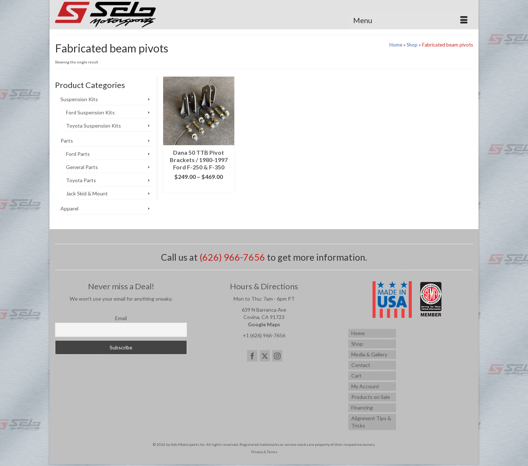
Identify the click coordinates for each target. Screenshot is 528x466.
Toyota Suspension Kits (93, 125)
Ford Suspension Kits (90, 112)
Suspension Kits (79, 99)
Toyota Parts (81, 180)
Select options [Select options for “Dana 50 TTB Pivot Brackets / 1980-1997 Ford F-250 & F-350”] (199, 187)
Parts (66, 140)
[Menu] (410, 20)
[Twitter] (265, 356)
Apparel (69, 208)
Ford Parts (78, 154)
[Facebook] (252, 356)
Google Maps (264, 324)
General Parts (82, 167)
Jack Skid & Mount (87, 193)
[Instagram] (277, 356)
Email (121, 318)
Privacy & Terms (264, 452)
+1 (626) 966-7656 (264, 335)
